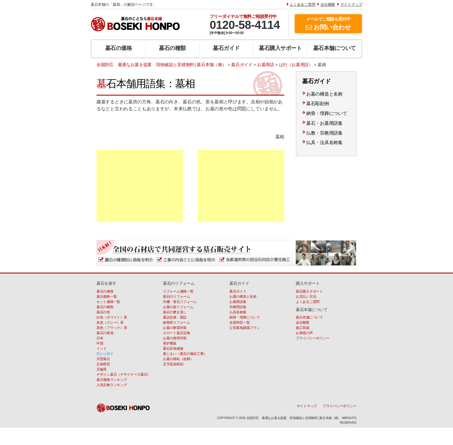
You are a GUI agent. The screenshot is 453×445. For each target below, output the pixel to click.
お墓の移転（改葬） (178, 359)
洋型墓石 (103, 359)
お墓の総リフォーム (178, 307)
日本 (99, 338)
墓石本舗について (334, 48)
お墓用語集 (237, 302)
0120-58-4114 (245, 24)
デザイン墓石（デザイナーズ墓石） (123, 375)
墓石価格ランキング (111, 380)
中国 (99, 343)
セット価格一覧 (108, 302)
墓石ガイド (226, 48)
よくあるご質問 (308, 302)
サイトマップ (307, 406)
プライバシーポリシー (313, 338)
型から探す (105, 354)
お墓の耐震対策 (175, 328)
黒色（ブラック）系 (111, 328)
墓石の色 (103, 312)
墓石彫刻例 (317, 103)
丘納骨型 (103, 364)
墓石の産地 (105, 333)
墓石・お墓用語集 (324, 123)
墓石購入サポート (280, 48)
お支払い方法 (306, 297)
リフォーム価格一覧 (178, 291)
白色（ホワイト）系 (111, 317)
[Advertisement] (139, 186)
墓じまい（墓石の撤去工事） (185, 354)
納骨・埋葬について (326, 113)
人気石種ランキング (111, 385)
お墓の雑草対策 (175, 338)
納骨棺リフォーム (176, 323)
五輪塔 (101, 369)
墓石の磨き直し (175, 312)
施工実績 (302, 328)
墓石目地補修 (173, 349)
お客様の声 (304, 333)
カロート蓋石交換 (176, 333)
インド (101, 349)
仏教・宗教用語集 (324, 133)
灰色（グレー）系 (110, 323)
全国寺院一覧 (239, 323)
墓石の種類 (172, 48)
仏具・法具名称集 (324, 142)
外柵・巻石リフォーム (180, 302)
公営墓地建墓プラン (244, 328)
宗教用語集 (237, 307)
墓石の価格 (118, 48)
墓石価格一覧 (106, 297)
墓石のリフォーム (176, 297)
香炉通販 (170, 343)
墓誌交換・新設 (175, 317)
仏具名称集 (237, 312)
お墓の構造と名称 (324, 94)
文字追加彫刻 (173, 364)
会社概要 (302, 323)
